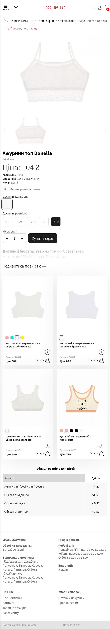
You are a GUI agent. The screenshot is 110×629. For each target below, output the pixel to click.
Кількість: (9, 231)
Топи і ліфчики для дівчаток (56, 21)
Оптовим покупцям (71, 598)
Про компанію (12, 598)
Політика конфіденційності (19, 624)
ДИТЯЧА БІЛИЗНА (21, 21)
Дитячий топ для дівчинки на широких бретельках (23, 438)
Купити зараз (43, 238)
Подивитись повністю (24, 266)
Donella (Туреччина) (28, 178)
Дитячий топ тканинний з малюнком (75, 438)
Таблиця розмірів (24, 189)
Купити (42, 360)
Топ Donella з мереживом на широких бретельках (23, 345)
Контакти (9, 603)
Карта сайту (11, 613)
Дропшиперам (68, 603)
